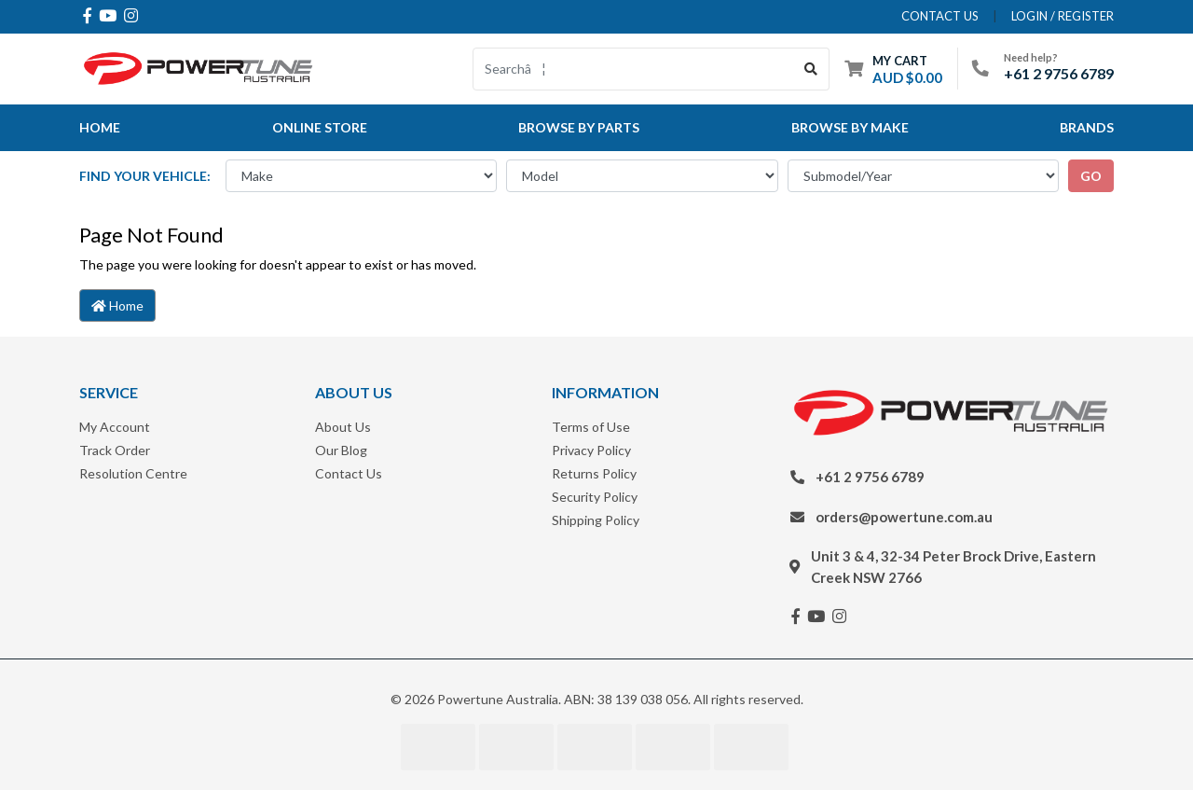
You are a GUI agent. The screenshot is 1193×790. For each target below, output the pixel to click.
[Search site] (811, 69)
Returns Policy (594, 473)
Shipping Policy (595, 520)
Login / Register (1062, 15)
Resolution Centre (133, 473)
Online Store (319, 127)
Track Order (114, 450)
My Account (114, 427)
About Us (343, 427)
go (1091, 176)
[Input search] (633, 69)
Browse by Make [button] (850, 127)
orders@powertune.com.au (904, 516)
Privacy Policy (591, 450)
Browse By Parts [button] (578, 127)
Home (99, 127)
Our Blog (341, 450)
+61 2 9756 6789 (1059, 73)
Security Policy (595, 497)
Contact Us (348, 473)
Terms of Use (591, 427)
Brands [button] (1087, 127)
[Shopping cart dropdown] (893, 68)
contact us (940, 15)
